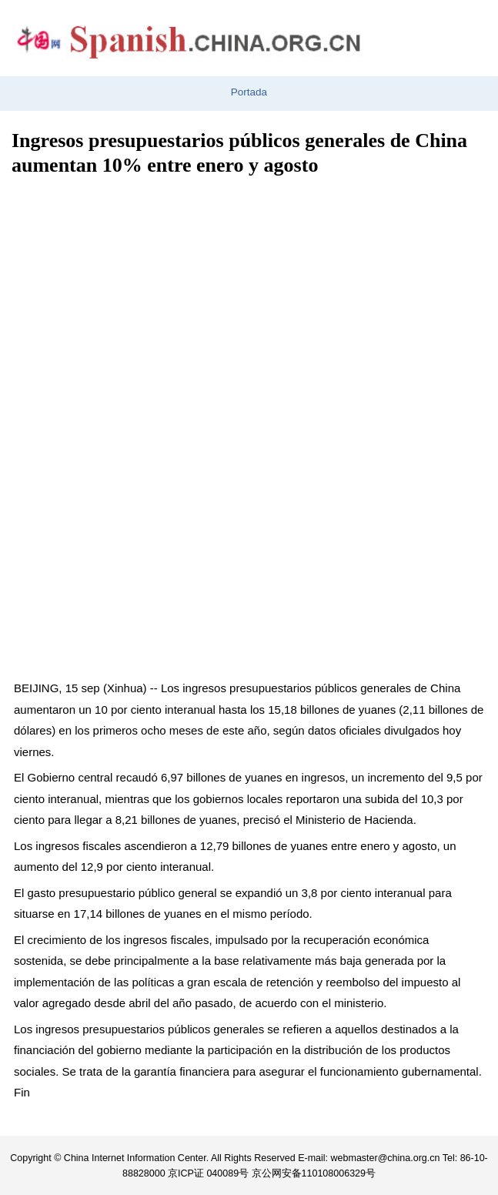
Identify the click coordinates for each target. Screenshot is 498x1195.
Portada (249, 92)
